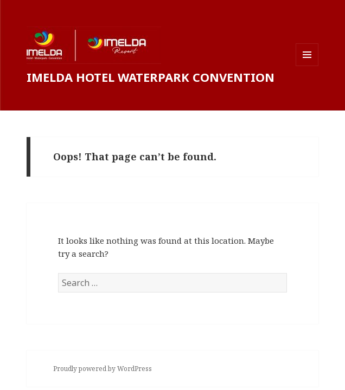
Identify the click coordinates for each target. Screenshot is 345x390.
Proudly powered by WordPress (102, 368)
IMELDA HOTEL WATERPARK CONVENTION (150, 77)
